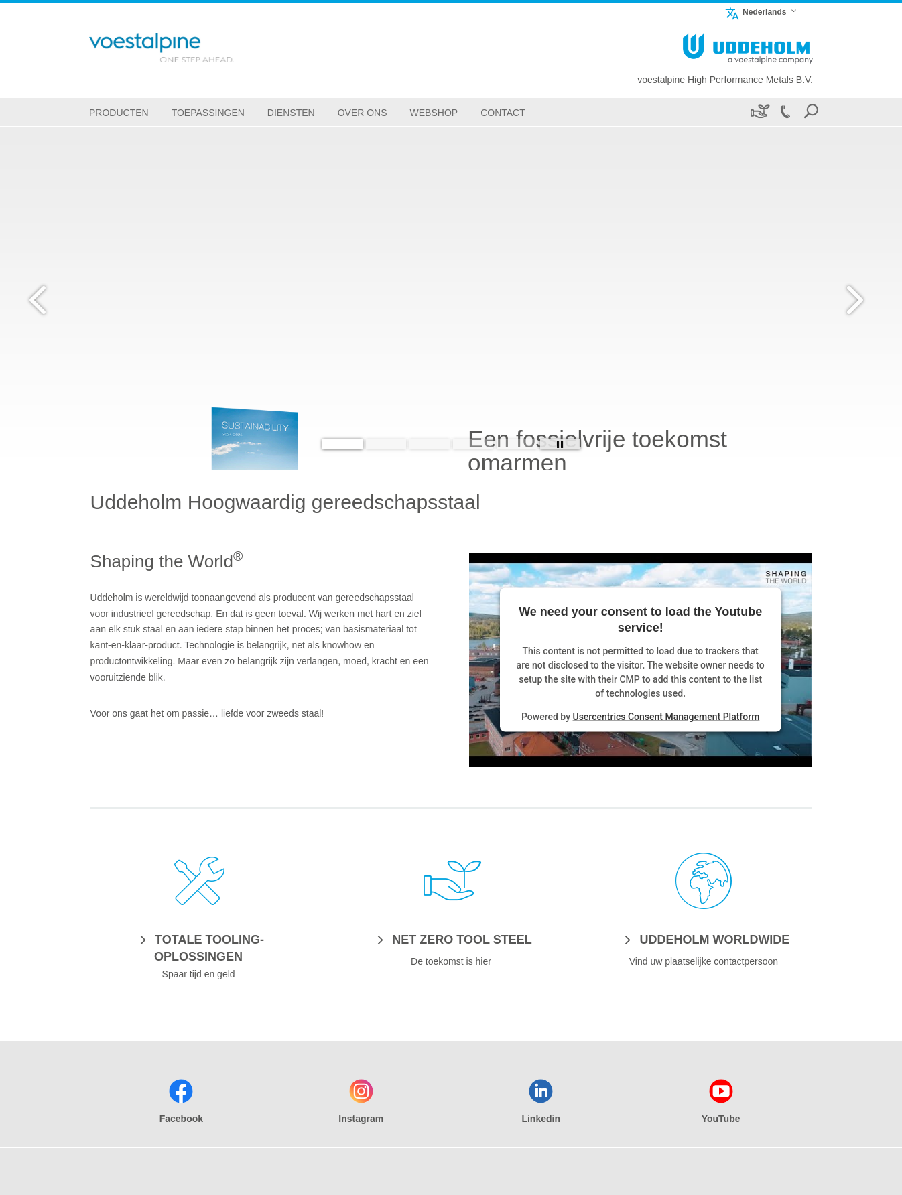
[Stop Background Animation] (560, 444)
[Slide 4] (473, 444)
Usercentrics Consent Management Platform (665, 716)
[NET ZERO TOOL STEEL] (450, 939)
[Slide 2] (386, 444)
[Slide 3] (429, 444)
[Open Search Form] (811, 112)
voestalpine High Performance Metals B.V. (725, 79)
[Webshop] (434, 112)
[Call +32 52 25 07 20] (784, 112)
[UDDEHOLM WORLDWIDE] (703, 939)
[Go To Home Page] (183, 47)
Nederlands (755, 11)
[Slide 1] (342, 444)
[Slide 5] (517, 444)
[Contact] (502, 112)
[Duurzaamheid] (759, 112)
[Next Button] (852, 298)
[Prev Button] (50, 298)
